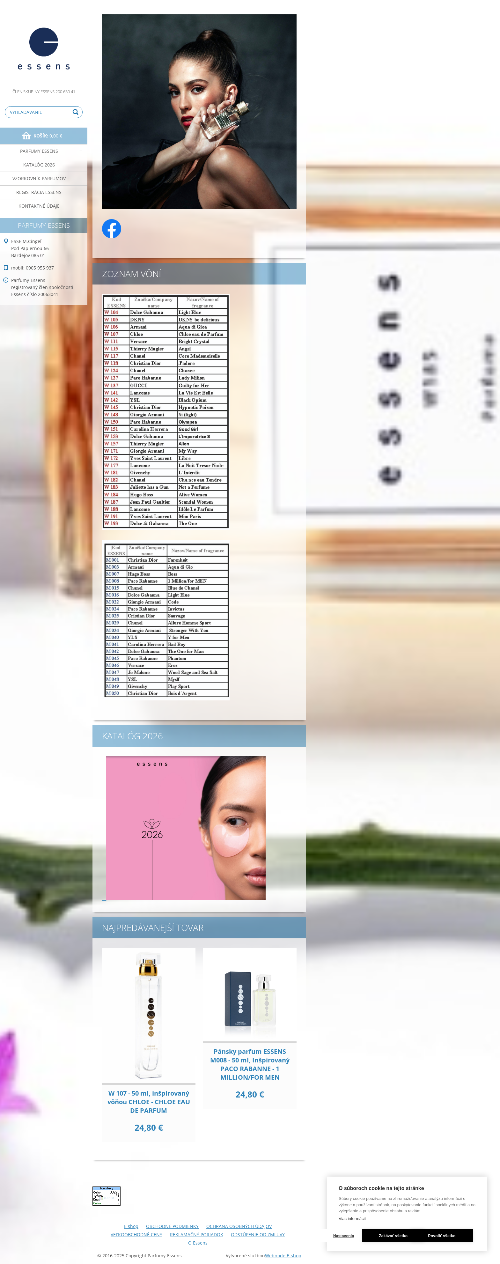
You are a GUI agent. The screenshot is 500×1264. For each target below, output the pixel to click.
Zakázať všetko (442, 1219)
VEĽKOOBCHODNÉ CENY (136, 1234)
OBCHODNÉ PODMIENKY (172, 1226)
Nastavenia (372, 1219)
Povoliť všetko (407, 1236)
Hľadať (76, 112)
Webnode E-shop (283, 1256)
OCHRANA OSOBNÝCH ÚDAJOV (239, 1226)
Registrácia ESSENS (39, 192)
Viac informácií (352, 1202)
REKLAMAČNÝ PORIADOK (196, 1234)
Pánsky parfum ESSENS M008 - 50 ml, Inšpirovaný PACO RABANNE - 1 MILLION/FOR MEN (250, 1064)
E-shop (131, 1226)
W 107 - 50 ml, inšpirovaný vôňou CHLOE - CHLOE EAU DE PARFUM (148, 1102)
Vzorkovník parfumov (39, 178)
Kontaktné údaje (39, 206)
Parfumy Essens (39, 151)
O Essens (198, 1243)
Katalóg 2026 (39, 165)
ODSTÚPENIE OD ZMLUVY (258, 1234)
